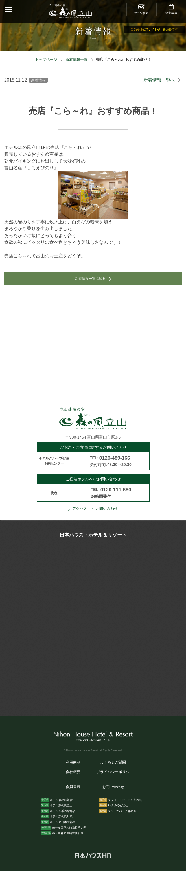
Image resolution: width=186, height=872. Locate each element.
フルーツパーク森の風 (122, 811)
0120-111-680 (115, 490)
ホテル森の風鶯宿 (61, 800)
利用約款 (73, 763)
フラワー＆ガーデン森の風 (125, 800)
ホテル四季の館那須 (62, 811)
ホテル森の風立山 (61, 805)
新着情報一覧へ (159, 80)
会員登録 (73, 787)
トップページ (46, 59)
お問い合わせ (107, 509)
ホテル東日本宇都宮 (62, 822)
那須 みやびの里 (118, 805)
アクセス (79, 509)
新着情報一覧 (76, 59)
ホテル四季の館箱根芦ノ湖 (69, 828)
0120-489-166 (114, 458)
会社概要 (73, 773)
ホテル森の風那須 (61, 816)
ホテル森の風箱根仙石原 (67, 833)
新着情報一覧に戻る (90, 279)
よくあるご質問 (113, 763)
